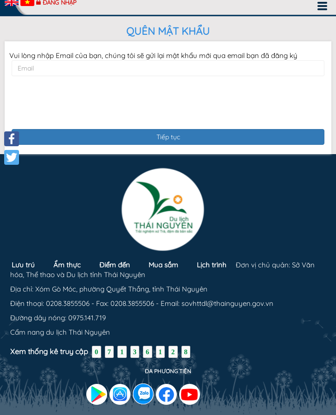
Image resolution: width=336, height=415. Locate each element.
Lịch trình (211, 264)
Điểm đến (114, 264)
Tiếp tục (168, 137)
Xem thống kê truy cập (49, 351)
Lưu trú (23, 264)
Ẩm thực (67, 264)
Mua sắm (163, 264)
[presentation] (168, 101)
